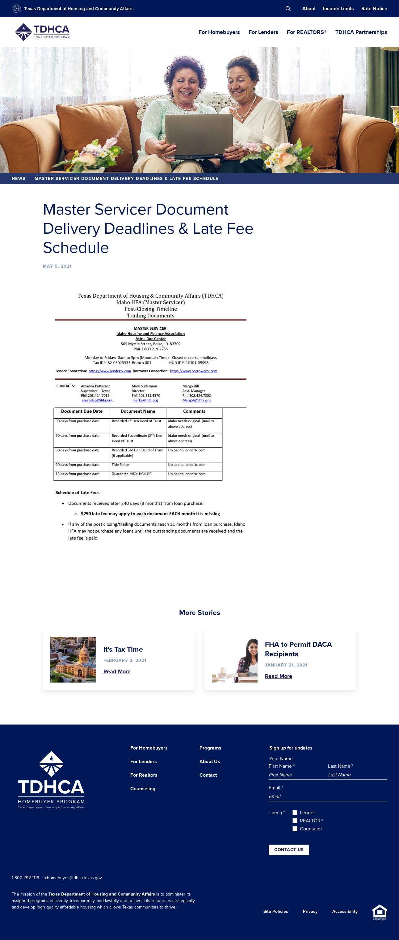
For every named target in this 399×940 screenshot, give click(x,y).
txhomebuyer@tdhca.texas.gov (76, 878)
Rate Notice (374, 8)
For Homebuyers (219, 32)
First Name (282, 765)
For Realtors (144, 775)
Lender (307, 812)
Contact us (289, 849)
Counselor (311, 828)
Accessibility (345, 912)
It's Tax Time (123, 649)
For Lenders (263, 32)
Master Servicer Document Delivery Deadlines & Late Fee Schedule (127, 178)
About (309, 8)
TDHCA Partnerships (361, 32)
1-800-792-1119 (25, 878)
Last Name (340, 765)
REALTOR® (311, 820)
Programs (210, 747)
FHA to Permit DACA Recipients (298, 649)
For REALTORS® (307, 32)
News (19, 178)
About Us (210, 761)
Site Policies (275, 912)
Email (276, 787)
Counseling (142, 788)
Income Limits (338, 8)
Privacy (310, 912)
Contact (208, 775)
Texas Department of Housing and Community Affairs (101, 894)
